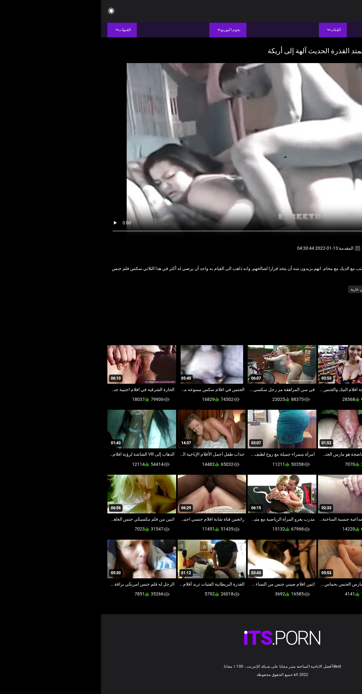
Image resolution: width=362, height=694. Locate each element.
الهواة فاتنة (286, 289)
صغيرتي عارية (260, 289)
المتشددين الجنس (315, 289)
